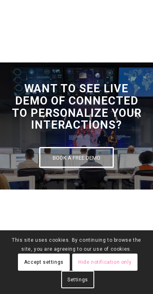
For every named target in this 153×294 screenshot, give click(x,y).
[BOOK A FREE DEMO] (76, 157)
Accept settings (44, 262)
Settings (77, 280)
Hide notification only (104, 262)
